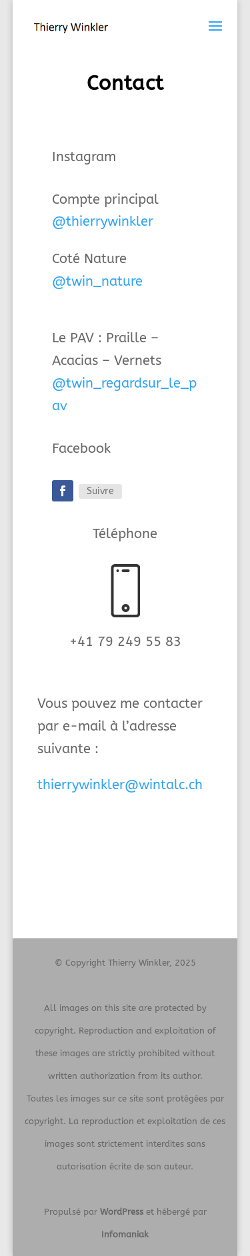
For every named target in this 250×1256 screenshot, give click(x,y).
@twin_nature (97, 281)
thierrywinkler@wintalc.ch (120, 784)
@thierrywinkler (102, 221)
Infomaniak (125, 1234)
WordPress (121, 1212)
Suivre (100, 491)
